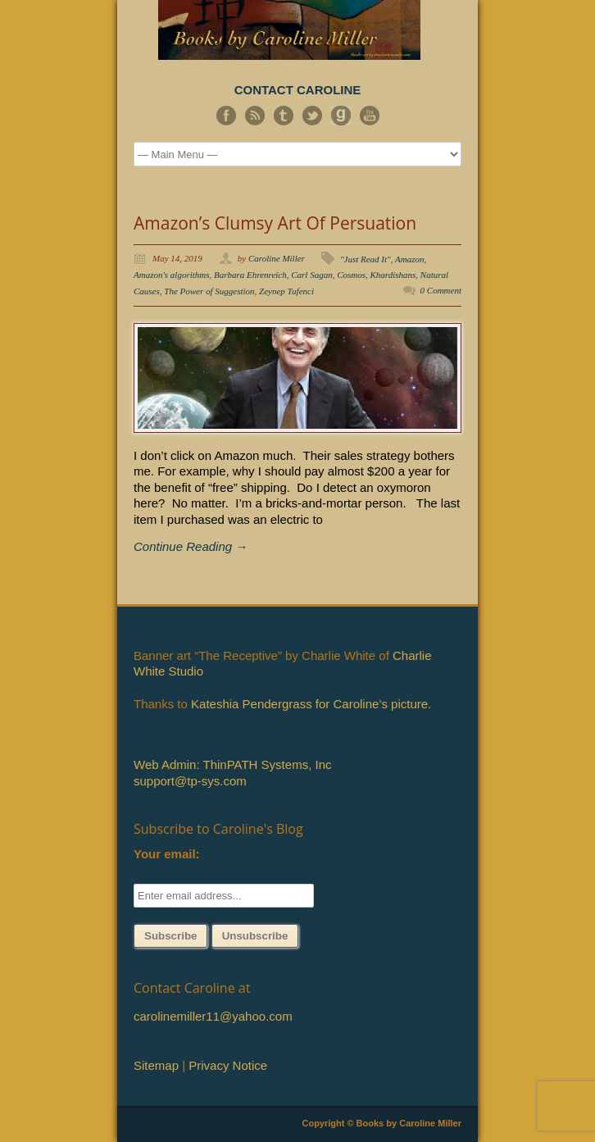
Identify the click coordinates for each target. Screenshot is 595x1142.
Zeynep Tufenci (286, 291)
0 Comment (440, 290)
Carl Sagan (311, 275)
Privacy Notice (227, 1065)
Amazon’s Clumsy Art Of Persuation (275, 223)
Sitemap (156, 1065)
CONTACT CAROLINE (297, 90)
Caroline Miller (276, 258)
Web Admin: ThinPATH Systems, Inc (232, 764)
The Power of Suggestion (209, 291)
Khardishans (393, 275)
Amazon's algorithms (172, 275)
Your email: (167, 854)
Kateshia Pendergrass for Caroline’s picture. (311, 704)
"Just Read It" (365, 259)
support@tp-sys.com (190, 781)
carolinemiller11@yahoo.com (213, 1016)
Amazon (409, 259)
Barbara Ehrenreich (250, 275)
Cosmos (351, 275)
